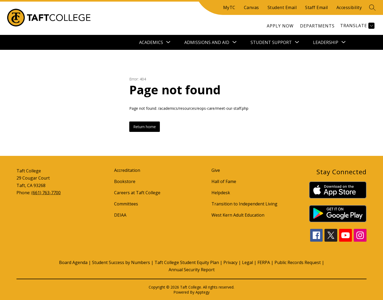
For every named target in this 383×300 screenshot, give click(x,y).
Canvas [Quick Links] (251, 7)
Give (215, 170)
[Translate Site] (356, 25)
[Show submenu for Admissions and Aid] (206, 42)
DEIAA (120, 215)
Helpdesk (220, 193)
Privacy (230, 262)
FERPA (263, 262)
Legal (247, 262)
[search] (372, 7)
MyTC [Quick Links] (229, 7)
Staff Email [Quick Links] (316, 7)
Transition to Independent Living (244, 204)
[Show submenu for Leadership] (325, 42)
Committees (126, 204)
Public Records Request (297, 262)
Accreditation (127, 170)
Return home (144, 126)
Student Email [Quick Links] (282, 7)
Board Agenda (73, 262)
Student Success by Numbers (121, 262)
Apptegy (202, 292)
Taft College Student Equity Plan (187, 262)
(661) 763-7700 (46, 193)
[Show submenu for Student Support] (271, 42)
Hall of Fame (223, 181)
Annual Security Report (192, 270)
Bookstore (124, 181)
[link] (280, 26)
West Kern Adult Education (237, 215)
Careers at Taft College (137, 193)
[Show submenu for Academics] (151, 42)
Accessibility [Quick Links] (349, 7)
